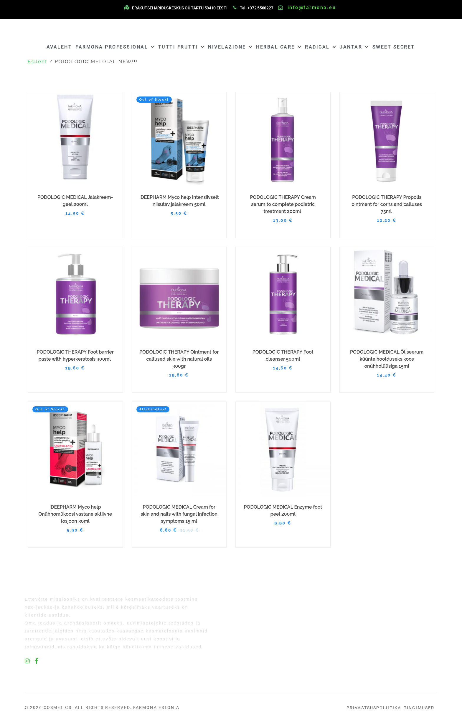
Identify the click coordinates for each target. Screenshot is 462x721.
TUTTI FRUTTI (181, 47)
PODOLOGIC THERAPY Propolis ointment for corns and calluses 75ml (387, 204)
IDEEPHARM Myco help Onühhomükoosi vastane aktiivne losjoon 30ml (75, 514)
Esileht (37, 61)
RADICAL (320, 47)
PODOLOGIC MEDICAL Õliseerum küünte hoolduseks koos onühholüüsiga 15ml (386, 359)
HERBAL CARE (278, 47)
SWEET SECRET (393, 47)
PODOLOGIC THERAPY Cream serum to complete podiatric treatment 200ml (283, 204)
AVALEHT (59, 47)
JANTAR (354, 47)
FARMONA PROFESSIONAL (115, 47)
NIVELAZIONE (230, 47)
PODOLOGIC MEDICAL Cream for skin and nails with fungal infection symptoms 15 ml (179, 514)
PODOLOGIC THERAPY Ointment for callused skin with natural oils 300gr (179, 359)
